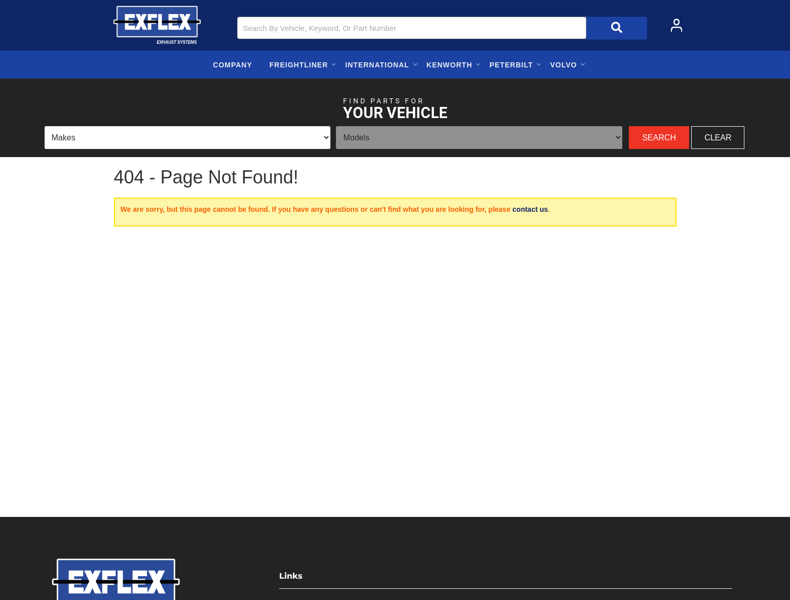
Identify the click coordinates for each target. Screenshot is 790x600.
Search (659, 137)
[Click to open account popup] (676, 25)
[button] (442, 28)
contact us (530, 209)
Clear (717, 137)
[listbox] (187, 137)
